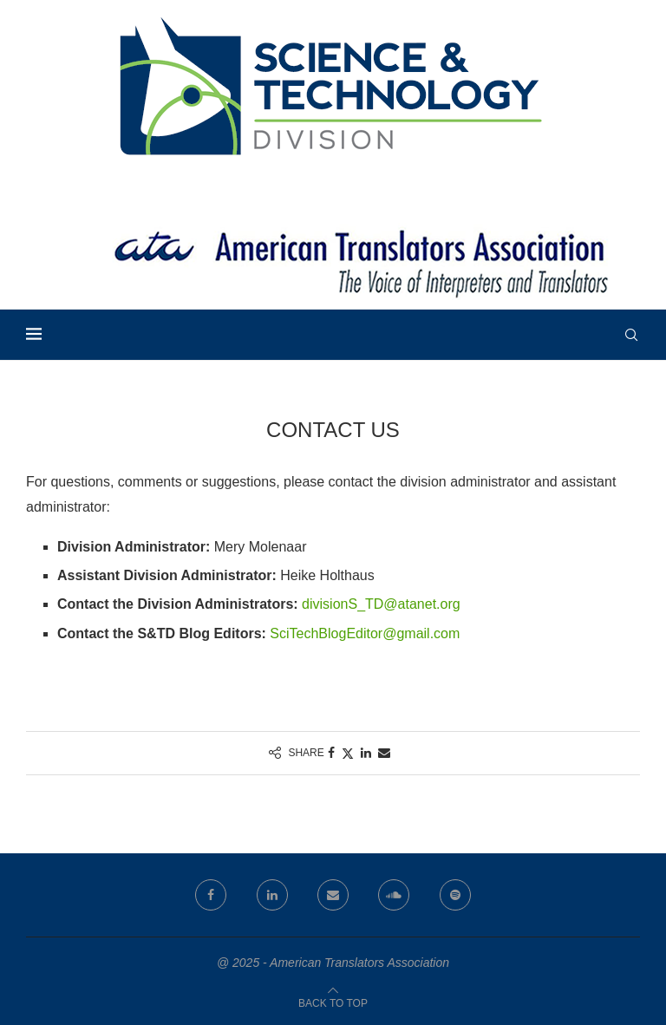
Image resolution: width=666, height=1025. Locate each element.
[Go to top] (333, 1002)
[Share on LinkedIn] (366, 753)
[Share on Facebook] (331, 753)
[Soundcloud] (393, 895)
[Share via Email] (384, 753)
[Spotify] (455, 895)
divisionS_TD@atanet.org (381, 604)
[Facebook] (210, 895)
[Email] (333, 895)
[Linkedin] (272, 895)
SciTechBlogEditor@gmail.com (365, 633)
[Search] (631, 335)
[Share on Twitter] (348, 753)
